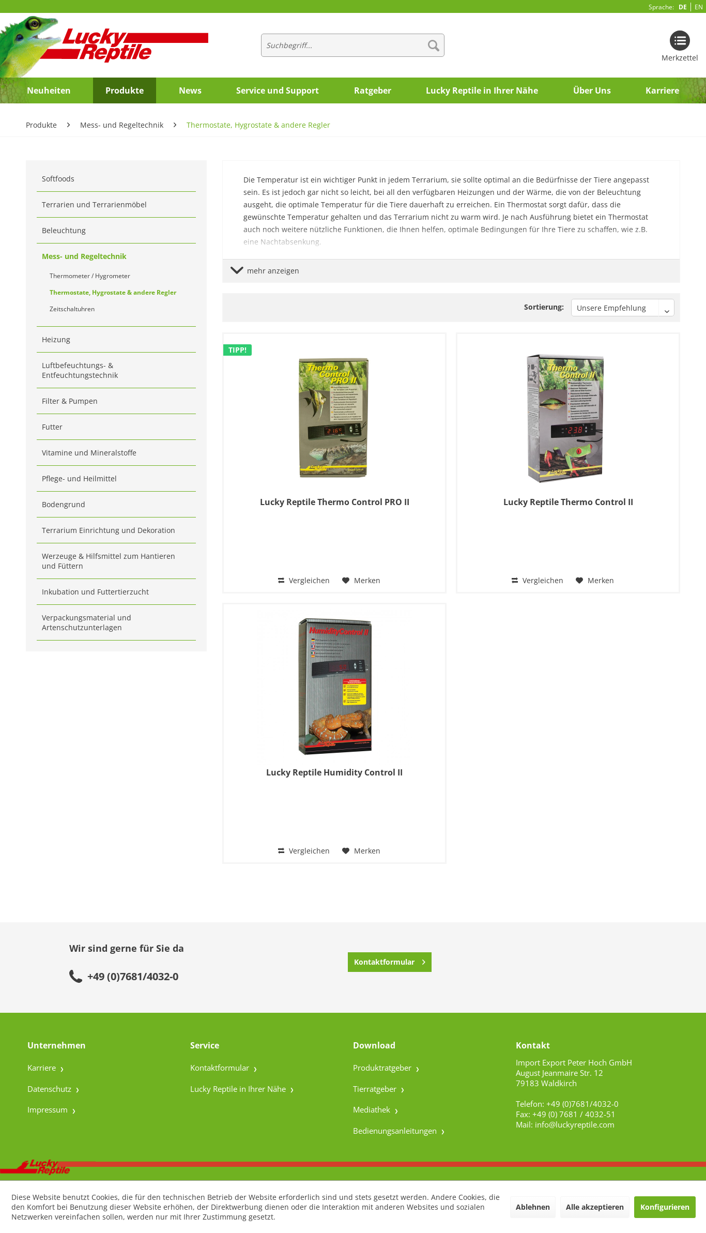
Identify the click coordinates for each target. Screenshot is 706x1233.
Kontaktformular (389, 960)
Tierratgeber (375, 1089)
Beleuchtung (64, 230)
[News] (190, 90)
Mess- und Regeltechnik (84, 256)
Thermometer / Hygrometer (90, 275)
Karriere (42, 1067)
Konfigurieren (664, 1207)
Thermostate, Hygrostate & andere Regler (113, 292)
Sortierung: (544, 307)
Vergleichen (304, 580)
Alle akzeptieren (595, 1207)
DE (683, 7)
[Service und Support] (277, 90)
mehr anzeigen (265, 271)
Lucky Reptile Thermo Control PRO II (334, 502)
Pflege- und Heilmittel (79, 478)
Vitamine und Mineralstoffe (89, 453)
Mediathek (372, 1109)
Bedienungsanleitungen (396, 1130)
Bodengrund (63, 504)
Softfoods (58, 179)
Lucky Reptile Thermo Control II (568, 502)
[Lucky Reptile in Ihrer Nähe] (481, 90)
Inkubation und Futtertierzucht (95, 592)
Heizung (56, 339)
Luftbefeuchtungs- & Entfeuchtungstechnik (80, 370)
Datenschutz (50, 1089)
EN (699, 7)
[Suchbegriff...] (352, 45)
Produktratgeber (383, 1067)
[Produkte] (124, 90)
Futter (52, 427)
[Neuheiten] (48, 90)
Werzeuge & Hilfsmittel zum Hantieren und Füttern (108, 561)
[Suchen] (433, 45)
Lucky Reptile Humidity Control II (334, 772)
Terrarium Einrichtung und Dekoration (108, 530)
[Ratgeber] (373, 90)
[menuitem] (352, 45)
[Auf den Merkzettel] (361, 580)
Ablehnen (533, 1207)
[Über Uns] (592, 90)
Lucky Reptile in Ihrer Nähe (239, 1089)
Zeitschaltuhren (72, 309)
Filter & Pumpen (70, 401)
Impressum (48, 1109)
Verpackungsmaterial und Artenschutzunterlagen (86, 622)
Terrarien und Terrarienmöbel (94, 204)
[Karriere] (662, 90)
